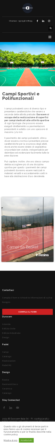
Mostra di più (10, 440)
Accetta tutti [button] (26, 440)
